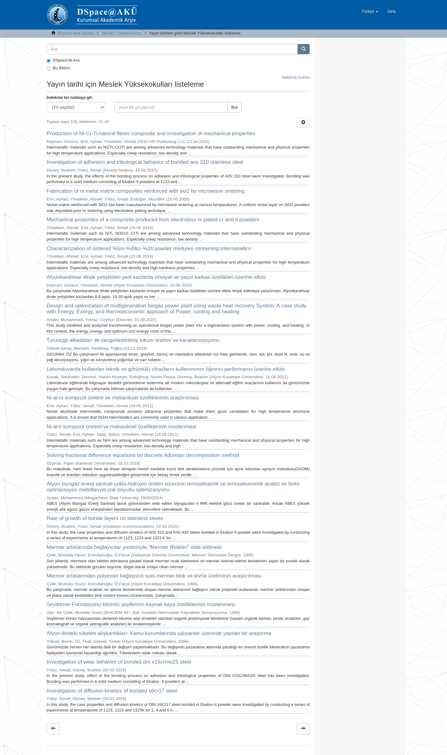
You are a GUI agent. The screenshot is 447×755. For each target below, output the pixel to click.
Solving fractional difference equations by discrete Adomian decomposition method (143, 455)
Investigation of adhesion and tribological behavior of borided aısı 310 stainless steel (145, 162)
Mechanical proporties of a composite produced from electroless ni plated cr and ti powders (153, 220)
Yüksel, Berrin (60, 641)
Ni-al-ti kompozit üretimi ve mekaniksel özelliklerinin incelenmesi (121, 427)
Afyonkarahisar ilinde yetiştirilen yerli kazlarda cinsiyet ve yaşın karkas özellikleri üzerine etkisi (156, 277)
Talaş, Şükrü (107, 434)
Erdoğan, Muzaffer (147, 199)
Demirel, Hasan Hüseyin (104, 377)
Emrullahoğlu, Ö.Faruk (109, 555)
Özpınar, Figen (60, 463)
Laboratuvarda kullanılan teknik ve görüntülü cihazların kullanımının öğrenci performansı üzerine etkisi (166, 369)
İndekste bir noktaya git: (70, 97)
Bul (234, 107)
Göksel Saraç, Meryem (68, 348)
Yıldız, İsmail (90, 170)
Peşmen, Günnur (62, 141)
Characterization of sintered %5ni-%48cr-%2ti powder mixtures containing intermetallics (149, 248)
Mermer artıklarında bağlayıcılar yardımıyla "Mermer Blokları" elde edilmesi (134, 547)
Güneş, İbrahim (61, 170)
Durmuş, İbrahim (192, 377)
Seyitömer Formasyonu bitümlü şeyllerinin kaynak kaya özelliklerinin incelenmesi (141, 604)
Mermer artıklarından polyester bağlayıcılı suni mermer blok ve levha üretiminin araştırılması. (155, 576)
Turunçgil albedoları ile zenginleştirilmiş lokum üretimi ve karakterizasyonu (133, 340)
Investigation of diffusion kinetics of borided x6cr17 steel (112, 691)
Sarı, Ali (54, 612)
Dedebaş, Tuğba (107, 348)
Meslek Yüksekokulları (122, 33)
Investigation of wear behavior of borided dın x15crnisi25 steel (119, 662)
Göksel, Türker (107, 641)
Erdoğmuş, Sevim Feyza (152, 377)
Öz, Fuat (83, 641)
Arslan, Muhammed (65, 319)
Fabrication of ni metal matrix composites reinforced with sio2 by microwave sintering (146, 191)
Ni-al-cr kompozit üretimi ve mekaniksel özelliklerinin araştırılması (123, 398)
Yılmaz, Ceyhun (100, 319)
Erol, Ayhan (91, 141)
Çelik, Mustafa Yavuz (66, 555)
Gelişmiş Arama (295, 77)
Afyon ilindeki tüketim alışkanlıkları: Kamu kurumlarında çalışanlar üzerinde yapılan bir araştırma (159, 633)
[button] (370, 11)
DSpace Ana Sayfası (75, 33)
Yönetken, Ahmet (120, 141)
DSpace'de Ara (63, 60)
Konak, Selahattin (63, 377)
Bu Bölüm (58, 68)
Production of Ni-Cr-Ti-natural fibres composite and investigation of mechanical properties (151, 133)
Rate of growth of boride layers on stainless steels (105, 518)
